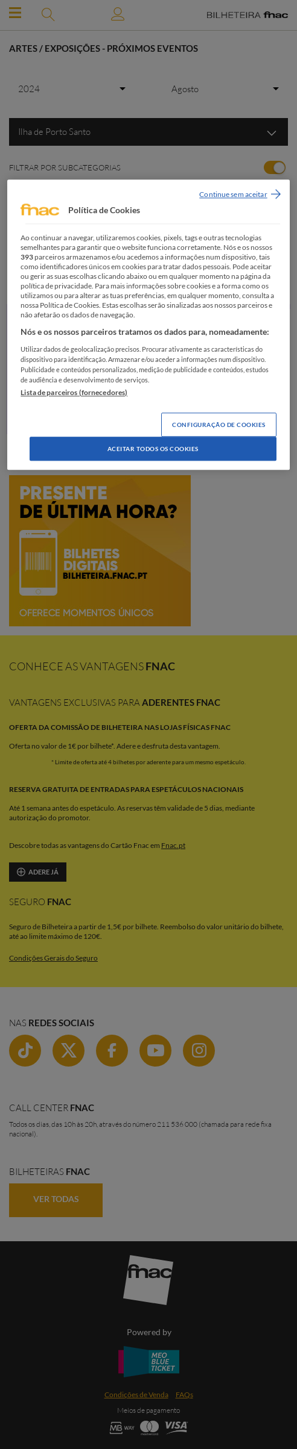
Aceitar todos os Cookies (153, 449)
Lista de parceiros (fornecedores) (74, 392)
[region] (148, 324)
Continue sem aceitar (233, 194)
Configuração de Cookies (219, 425)
